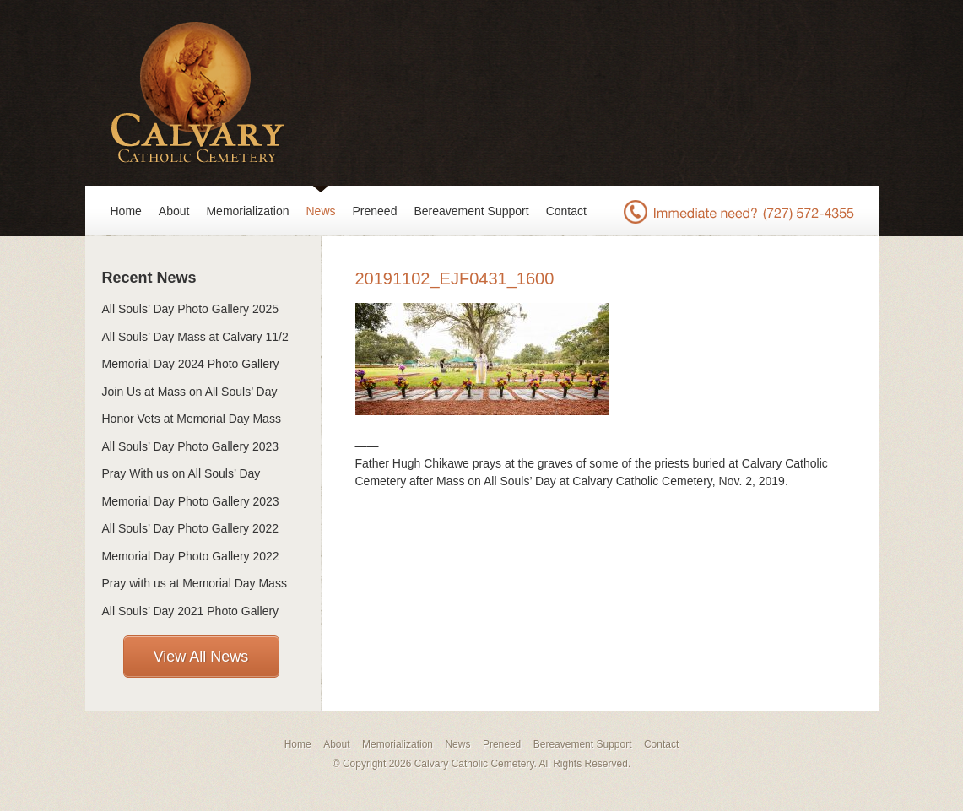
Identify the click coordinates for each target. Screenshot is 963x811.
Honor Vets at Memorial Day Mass (191, 418)
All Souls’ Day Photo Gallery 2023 (190, 446)
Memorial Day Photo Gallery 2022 (190, 556)
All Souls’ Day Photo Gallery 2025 (190, 309)
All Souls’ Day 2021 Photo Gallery (190, 611)
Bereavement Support (471, 211)
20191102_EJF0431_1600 (455, 278)
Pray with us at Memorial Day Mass (194, 583)
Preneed (375, 211)
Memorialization (247, 211)
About (174, 211)
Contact (566, 211)
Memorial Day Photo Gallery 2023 (190, 501)
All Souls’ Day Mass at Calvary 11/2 (195, 336)
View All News (201, 656)
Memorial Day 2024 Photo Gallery (190, 363)
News (321, 211)
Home (126, 211)
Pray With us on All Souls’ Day (181, 473)
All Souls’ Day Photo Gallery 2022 (190, 528)
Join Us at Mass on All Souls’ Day (190, 391)
